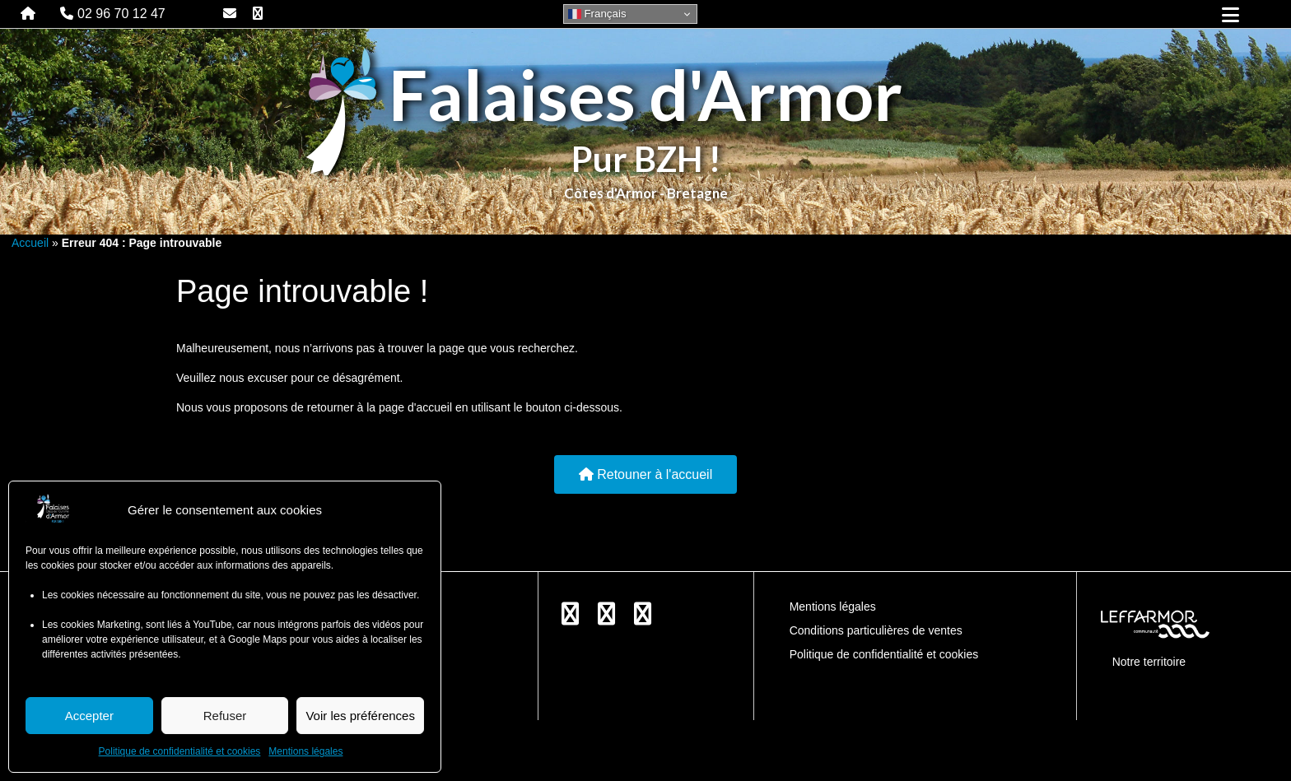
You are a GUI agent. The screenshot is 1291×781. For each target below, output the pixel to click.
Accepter (89, 716)
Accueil (30, 242)
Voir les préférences (360, 716)
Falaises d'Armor (645, 94)
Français (597, 14)
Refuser (225, 716)
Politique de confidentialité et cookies (180, 751)
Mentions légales (305, 751)
